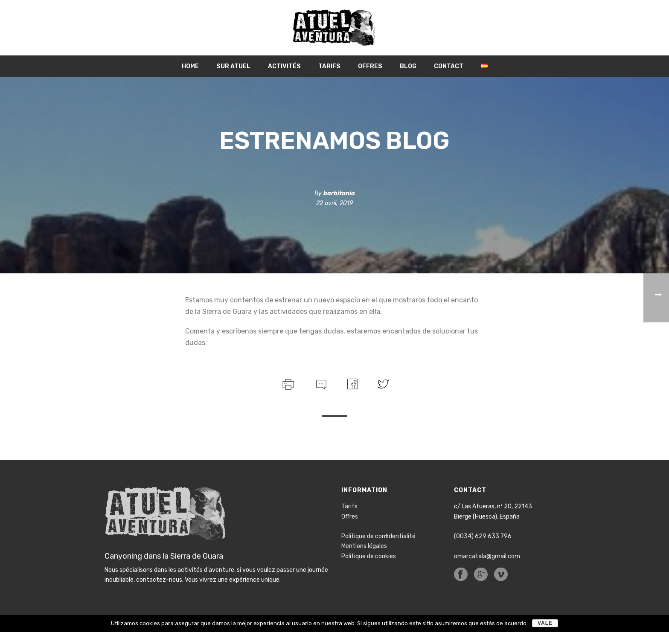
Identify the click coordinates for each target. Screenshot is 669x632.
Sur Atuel (233, 66)
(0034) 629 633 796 (483, 536)
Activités (284, 66)
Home (190, 66)
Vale (545, 623)
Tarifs (329, 66)
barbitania (339, 193)
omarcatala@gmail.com (487, 556)
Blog (408, 66)
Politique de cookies (368, 556)
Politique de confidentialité (378, 536)
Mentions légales (364, 546)
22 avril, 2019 (334, 203)
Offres (370, 66)
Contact (448, 66)
